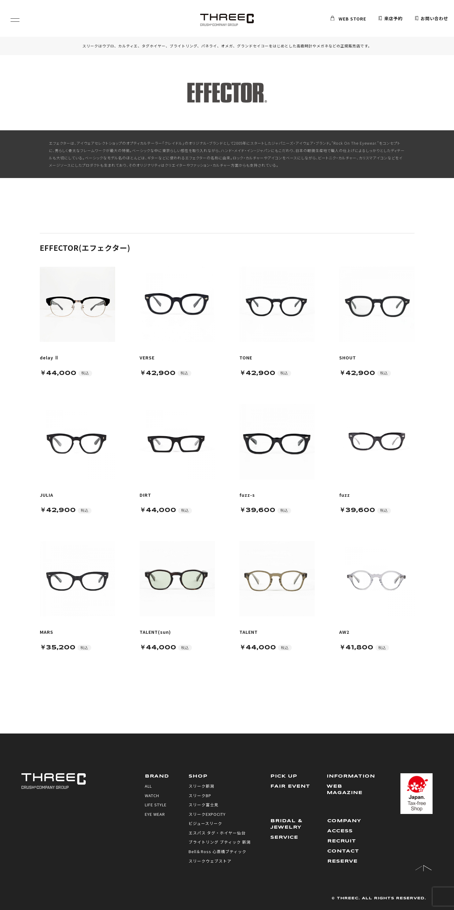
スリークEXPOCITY (207, 814)
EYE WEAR (155, 814)
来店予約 (390, 19)
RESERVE (342, 861)
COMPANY (344, 821)
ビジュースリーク (205, 823)
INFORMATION (351, 776)
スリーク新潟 (201, 786)
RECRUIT (342, 841)
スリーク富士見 (204, 805)
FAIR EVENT (290, 786)
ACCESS (340, 831)
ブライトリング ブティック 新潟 (220, 842)
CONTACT (343, 851)
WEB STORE (348, 19)
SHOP (198, 776)
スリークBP (200, 795)
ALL (148, 786)
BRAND (157, 776)
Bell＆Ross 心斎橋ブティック (217, 851)
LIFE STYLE (156, 805)
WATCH (152, 795)
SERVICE (284, 837)
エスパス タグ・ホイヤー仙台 (217, 833)
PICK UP (284, 776)
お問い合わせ (431, 19)
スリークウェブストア (210, 861)
